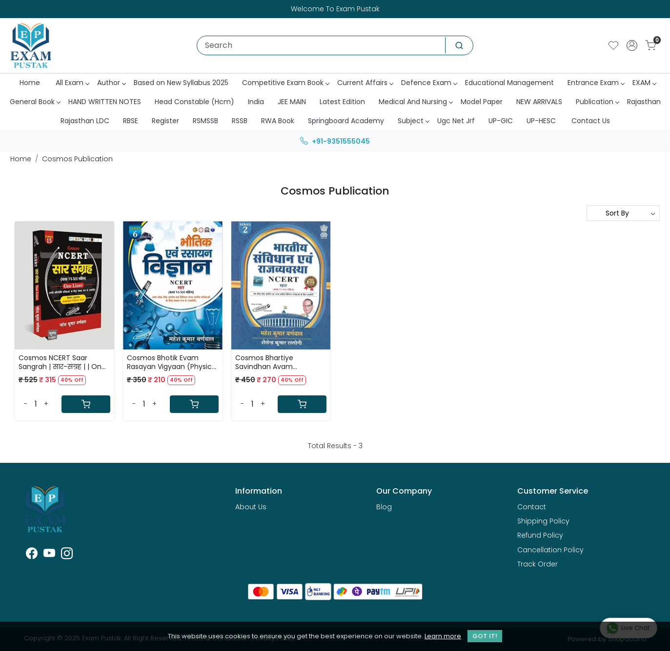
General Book (35, 102)
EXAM (644, 82)
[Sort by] (623, 213)
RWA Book (277, 121)
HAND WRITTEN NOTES (104, 102)
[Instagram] (67, 555)
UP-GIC (500, 121)
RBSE (130, 121)
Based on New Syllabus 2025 (181, 82)
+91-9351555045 (335, 141)
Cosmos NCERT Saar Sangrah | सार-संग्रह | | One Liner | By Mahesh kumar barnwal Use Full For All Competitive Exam (62, 362)
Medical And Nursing (415, 102)
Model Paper (482, 102)
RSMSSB (205, 121)
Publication (597, 102)
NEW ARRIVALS (539, 102)
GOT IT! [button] (484, 636)
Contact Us (590, 121)
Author (111, 82)
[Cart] (85, 404)
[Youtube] (49, 555)
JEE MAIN (292, 102)
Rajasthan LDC (85, 121)
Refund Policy (540, 535)
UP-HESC (541, 121)
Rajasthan (644, 102)
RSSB (239, 121)
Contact (531, 507)
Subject (413, 121)
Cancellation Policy (550, 550)
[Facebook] (32, 555)
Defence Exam (429, 82)
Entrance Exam (596, 82)
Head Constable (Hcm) (194, 102)
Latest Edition (342, 102)
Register (165, 121)
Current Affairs (365, 82)
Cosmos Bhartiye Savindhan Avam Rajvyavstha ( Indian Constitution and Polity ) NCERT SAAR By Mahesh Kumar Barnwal (276, 362)
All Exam (72, 82)
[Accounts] (632, 45)
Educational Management (509, 82)
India (256, 102)
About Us (250, 507)
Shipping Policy (543, 521)
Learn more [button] (443, 636)
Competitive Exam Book (285, 82)
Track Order (537, 564)
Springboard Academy (346, 121)
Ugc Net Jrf (456, 121)
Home (30, 82)
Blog (384, 507)
